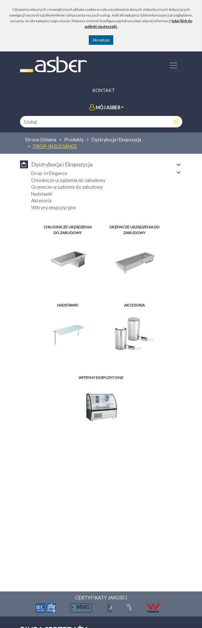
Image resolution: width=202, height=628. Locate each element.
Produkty (74, 139)
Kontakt (103, 90)
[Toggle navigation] (173, 65)
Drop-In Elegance (55, 146)
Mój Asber (104, 107)
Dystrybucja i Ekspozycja (116, 139)
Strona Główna (40, 139)
